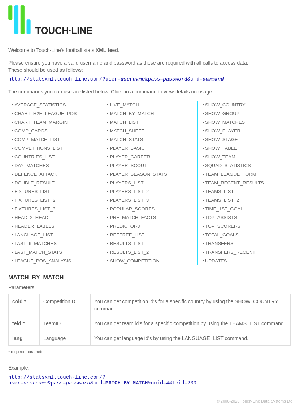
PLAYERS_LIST (127, 183)
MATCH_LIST (124, 122)
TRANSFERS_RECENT (230, 252)
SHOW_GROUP (222, 113)
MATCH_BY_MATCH (132, 113)
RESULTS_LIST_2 (129, 252)
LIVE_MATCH (124, 105)
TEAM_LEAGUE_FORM (230, 174)
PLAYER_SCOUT (128, 165)
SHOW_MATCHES (225, 122)
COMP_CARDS (31, 131)
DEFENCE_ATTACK (35, 174)
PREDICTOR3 (125, 226)
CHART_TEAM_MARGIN (41, 122)
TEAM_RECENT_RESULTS (234, 183)
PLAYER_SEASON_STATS (138, 174)
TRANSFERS (219, 243)
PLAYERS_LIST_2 (129, 191)
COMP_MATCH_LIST (37, 139)
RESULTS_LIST (127, 243)
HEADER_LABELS (34, 226)
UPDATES (216, 261)
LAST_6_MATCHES (35, 243)
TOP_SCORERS (222, 226)
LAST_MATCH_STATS (38, 252)
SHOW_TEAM (220, 157)
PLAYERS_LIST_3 (129, 200)
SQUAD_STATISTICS (228, 165)
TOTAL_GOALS (222, 235)
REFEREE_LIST (127, 235)
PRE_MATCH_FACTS (133, 217)
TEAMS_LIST (219, 191)
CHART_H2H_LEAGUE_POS (45, 113)
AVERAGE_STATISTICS (40, 105)
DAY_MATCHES (31, 165)
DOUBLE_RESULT (34, 183)
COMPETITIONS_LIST (38, 148)
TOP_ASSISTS (221, 217)
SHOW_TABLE (221, 148)
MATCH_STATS (126, 139)
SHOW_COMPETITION (135, 261)
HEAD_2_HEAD (31, 217)
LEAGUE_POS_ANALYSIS (42, 261)
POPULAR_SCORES (132, 209)
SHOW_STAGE (221, 139)
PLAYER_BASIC (127, 148)
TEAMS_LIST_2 (222, 200)
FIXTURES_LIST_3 (34, 209)
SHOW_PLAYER (222, 131)
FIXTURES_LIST (32, 191)
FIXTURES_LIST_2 (34, 200)
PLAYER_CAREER (130, 157)
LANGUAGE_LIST (33, 235)
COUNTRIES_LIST (34, 157)
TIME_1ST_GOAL (224, 209)
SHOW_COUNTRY (225, 105)
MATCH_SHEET (127, 131)
